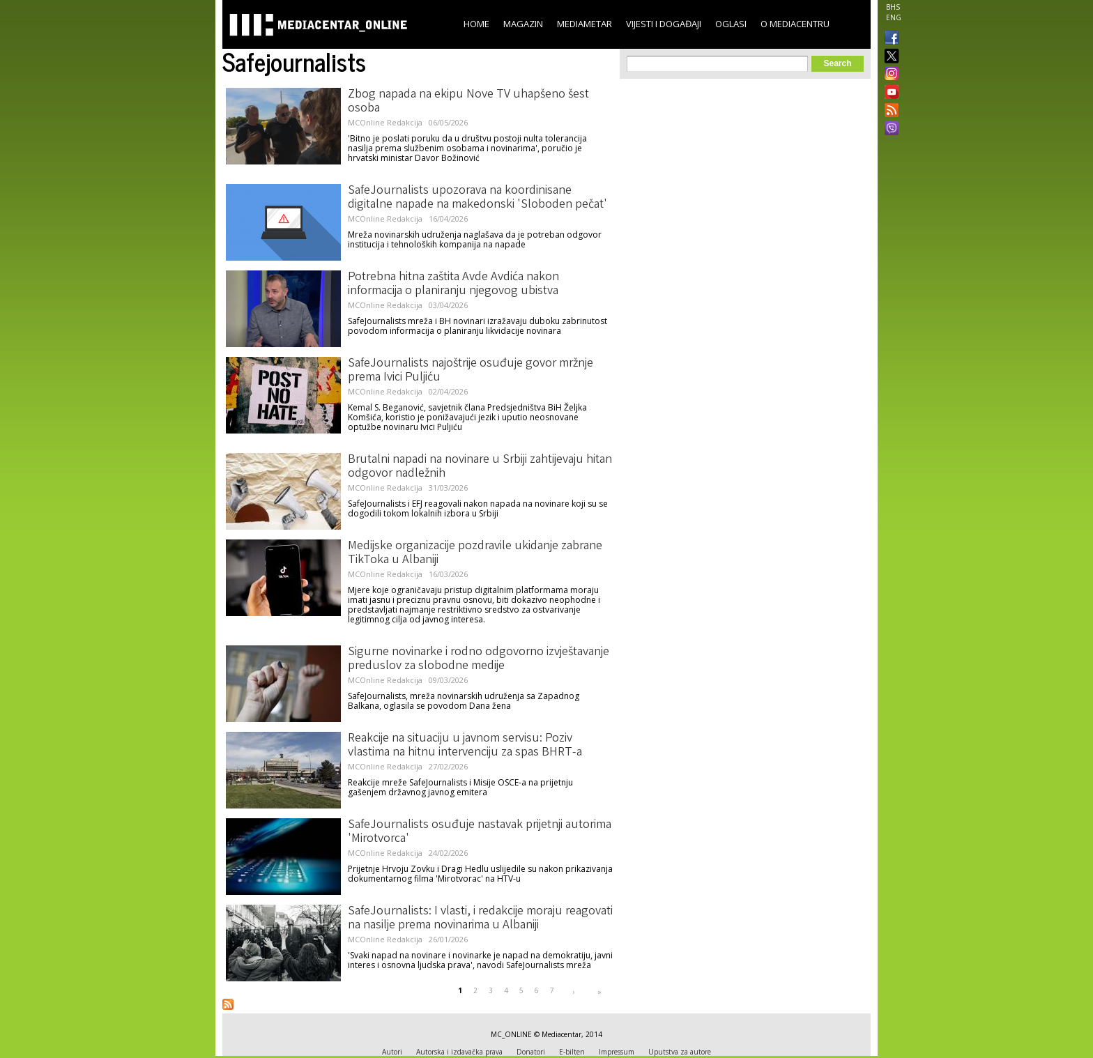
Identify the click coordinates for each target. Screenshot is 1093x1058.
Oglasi (731, 23)
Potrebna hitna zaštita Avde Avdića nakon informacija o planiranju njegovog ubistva (453, 284)
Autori (392, 1052)
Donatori (531, 1052)
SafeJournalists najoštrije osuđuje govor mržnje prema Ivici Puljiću (470, 371)
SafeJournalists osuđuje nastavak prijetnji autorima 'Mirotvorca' (479, 832)
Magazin (523, 23)
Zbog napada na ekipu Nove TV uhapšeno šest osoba (468, 102)
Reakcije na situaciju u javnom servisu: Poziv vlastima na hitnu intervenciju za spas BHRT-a (465, 746)
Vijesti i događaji (663, 23)
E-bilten (572, 1052)
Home (476, 23)
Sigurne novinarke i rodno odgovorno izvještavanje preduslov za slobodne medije (478, 659)
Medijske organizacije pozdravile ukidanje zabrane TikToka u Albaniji (475, 553)
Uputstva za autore (679, 1052)
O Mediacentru (795, 23)
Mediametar (584, 23)
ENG (893, 17)
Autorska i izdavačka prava (459, 1052)
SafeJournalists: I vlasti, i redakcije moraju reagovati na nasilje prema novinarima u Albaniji (480, 919)
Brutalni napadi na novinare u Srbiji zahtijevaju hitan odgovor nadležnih (480, 467)
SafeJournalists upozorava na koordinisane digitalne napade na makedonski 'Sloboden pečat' (477, 198)
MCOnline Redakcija (385, 122)
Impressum (616, 1052)
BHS (893, 7)
